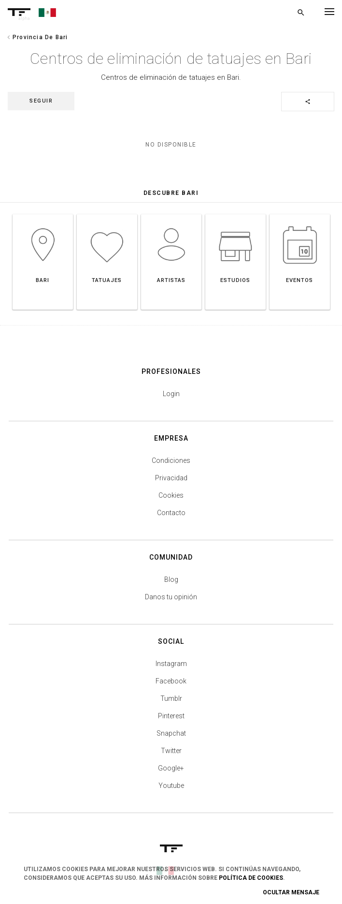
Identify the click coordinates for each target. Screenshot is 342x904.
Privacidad (171, 478)
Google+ (171, 768)
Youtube (171, 785)
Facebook (171, 681)
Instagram (171, 663)
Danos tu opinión (171, 597)
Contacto (171, 513)
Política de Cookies (251, 877)
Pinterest (171, 716)
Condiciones (171, 460)
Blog (171, 579)
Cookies (171, 495)
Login (171, 394)
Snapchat (171, 733)
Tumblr (171, 698)
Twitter (171, 751)
